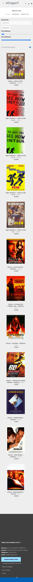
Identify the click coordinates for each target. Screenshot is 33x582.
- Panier (3, 573)
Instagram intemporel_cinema (11, 559)
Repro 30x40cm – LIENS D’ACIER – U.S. (16, 231)
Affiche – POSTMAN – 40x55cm (15, 344)
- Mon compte (5, 570)
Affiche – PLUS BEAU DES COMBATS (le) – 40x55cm (15, 306)
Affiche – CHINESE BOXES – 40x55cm (15, 418)
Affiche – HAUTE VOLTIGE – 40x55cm (15, 268)
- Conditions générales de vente (11, 563)
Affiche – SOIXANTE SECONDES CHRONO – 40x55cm (15, 381)
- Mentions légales (7, 567)
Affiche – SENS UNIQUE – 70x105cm (15, 456)
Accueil (7, 14)
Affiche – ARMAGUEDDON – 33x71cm (15, 493)
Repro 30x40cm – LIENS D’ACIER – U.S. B (16, 194)
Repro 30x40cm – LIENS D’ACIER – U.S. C (16, 156)
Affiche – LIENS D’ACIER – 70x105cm (15, 82)
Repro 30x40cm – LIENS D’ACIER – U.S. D (16, 119)
